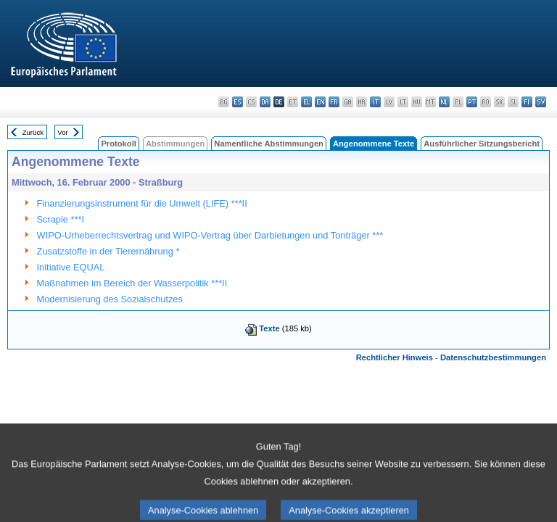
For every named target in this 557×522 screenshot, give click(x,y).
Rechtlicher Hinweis (394, 357)
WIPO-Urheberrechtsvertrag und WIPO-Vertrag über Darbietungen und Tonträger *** (210, 235)
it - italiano (375, 101)
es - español (237, 101)
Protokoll (118, 143)
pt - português (471, 101)
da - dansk (265, 101)
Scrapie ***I (60, 219)
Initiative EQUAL (71, 267)
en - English (320, 101)
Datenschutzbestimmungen (493, 357)
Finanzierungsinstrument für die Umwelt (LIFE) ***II (142, 203)
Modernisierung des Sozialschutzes (110, 299)
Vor (62, 132)
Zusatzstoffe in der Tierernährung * (108, 251)
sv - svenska (540, 101)
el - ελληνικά (306, 101)
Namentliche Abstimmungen (268, 143)
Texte (269, 328)
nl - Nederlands (444, 101)
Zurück (33, 132)
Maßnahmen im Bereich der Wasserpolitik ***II (132, 283)
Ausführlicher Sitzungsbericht (482, 143)
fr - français (334, 101)
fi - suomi (526, 101)
